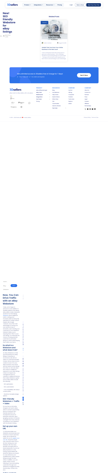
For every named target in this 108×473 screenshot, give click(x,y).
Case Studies (55, 103)
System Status (56, 97)
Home (5, 281)
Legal (86, 99)
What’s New (55, 99)
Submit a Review (56, 105)
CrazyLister (71, 94)
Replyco (71, 101)
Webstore (6, 289)
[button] (27, 5)
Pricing (60, 5)
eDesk (70, 103)
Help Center (55, 94)
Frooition (71, 97)
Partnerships (88, 105)
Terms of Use (95, 117)
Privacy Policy (87, 117)
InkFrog (70, 92)
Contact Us (87, 92)
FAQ (53, 101)
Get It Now (84, 75)
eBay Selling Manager (41, 90)
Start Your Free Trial (93, 5)
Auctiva (70, 90)
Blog (4, 286)
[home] (12, 5)
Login (71, 4)
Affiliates (87, 103)
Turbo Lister (71, 99)
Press (86, 97)
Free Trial (23, 349)
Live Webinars (55, 92)
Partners (87, 94)
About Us (87, 90)
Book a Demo (80, 5)
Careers (87, 101)
